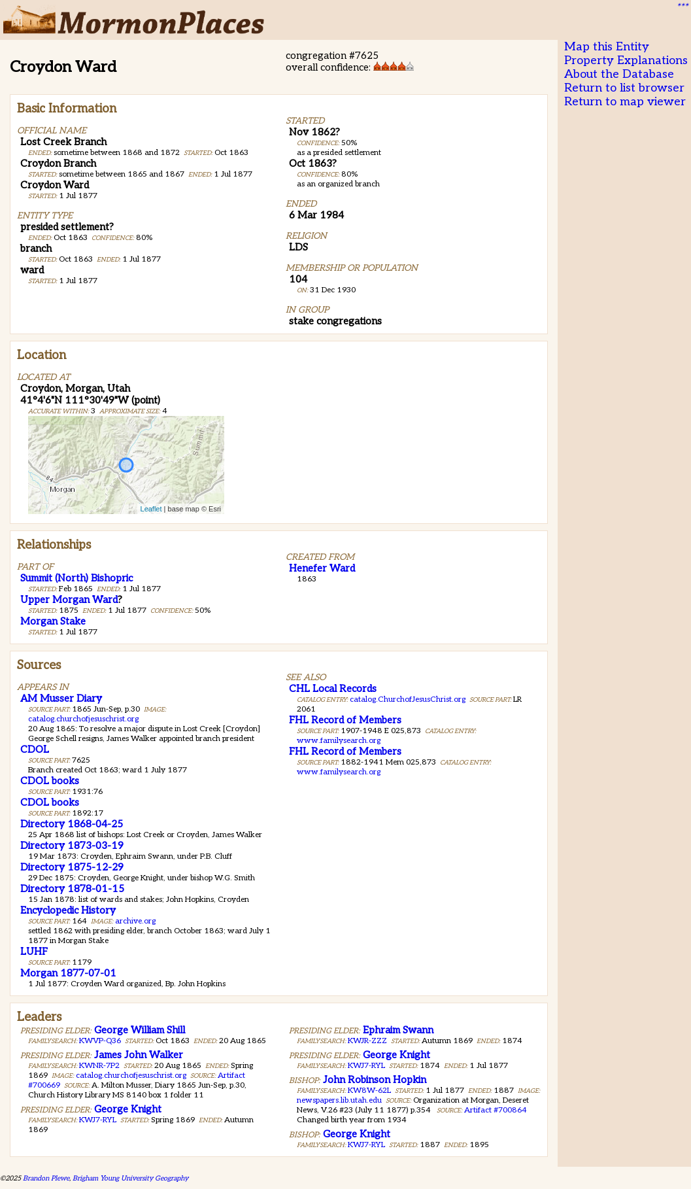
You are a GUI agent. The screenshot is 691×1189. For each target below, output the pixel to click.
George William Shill (139, 1030)
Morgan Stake (53, 621)
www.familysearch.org (338, 741)
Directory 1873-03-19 (72, 846)
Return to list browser (624, 88)
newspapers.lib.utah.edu (339, 1100)
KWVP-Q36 (100, 1041)
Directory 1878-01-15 (72, 889)
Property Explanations (626, 60)
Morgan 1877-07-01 (68, 973)
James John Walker (138, 1055)
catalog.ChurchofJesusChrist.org (407, 699)
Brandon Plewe (46, 1178)
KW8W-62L (369, 1090)
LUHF (34, 951)
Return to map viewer (625, 102)
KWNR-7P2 (99, 1066)
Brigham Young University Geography (130, 1178)
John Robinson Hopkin (374, 1080)
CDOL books (49, 781)
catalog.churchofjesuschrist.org (83, 719)
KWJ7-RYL (97, 1120)
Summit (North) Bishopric (76, 578)
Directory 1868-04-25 (71, 824)
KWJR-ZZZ (367, 1041)
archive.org (135, 921)
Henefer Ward (322, 568)
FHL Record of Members (345, 720)
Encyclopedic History (68, 910)
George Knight (127, 1109)
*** (682, 7)
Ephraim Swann (398, 1030)
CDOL (34, 749)
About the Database (619, 74)
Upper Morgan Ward (69, 600)
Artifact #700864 (495, 1110)
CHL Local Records (333, 689)
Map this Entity (606, 47)
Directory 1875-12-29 (72, 867)
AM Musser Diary (61, 698)
